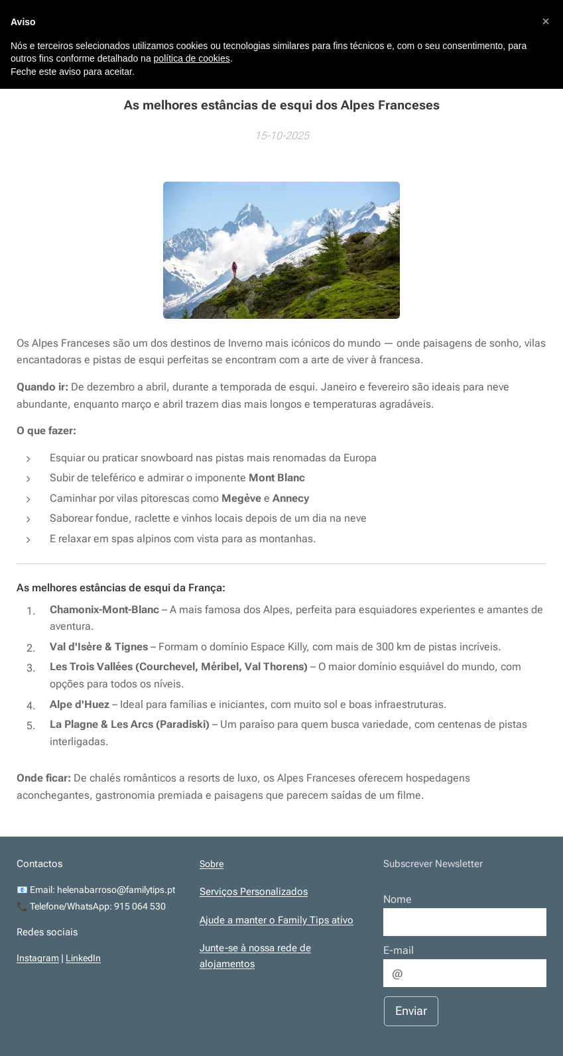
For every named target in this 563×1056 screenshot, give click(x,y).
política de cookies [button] (192, 58)
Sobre (211, 863)
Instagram (38, 958)
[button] (545, 21)
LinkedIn (83, 958)
